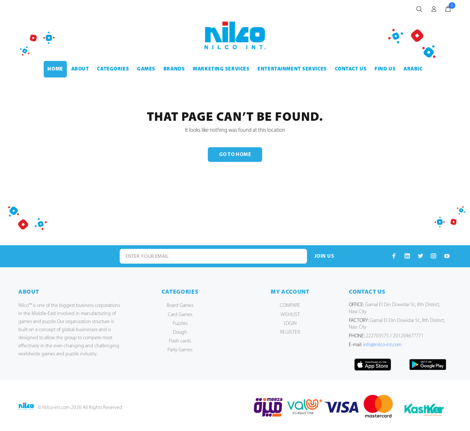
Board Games (180, 305)
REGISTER (290, 332)
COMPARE (290, 305)
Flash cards (180, 341)
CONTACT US (351, 69)
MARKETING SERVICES (221, 69)
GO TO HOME (235, 154)
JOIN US (324, 256)
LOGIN (290, 323)
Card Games (180, 315)
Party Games (179, 350)
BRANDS (174, 69)
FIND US (385, 69)
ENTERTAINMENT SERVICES (291, 69)
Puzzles (180, 323)
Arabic (413, 69)
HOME (55, 69)
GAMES (146, 69)
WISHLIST (290, 315)
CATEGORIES (113, 69)
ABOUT (80, 69)
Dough (180, 332)
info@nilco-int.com (382, 345)
